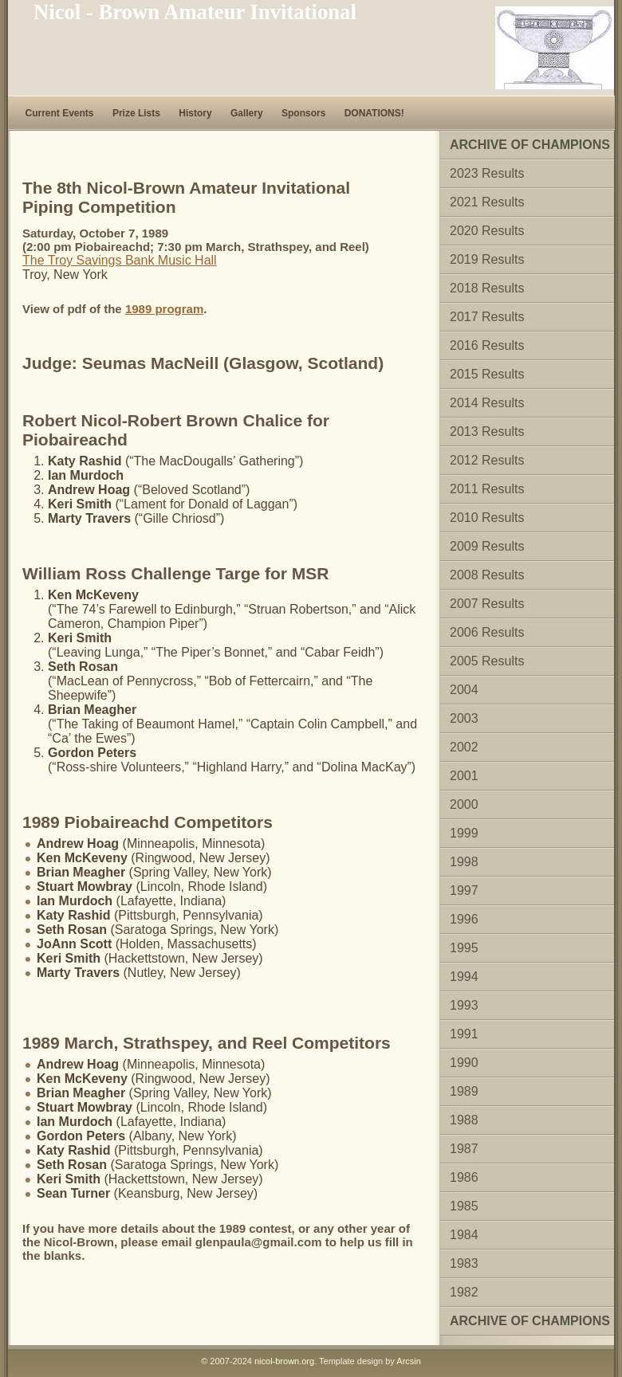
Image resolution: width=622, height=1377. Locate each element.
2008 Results (487, 575)
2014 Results (487, 403)
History (195, 113)
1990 (464, 1062)
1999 (464, 833)
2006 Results (487, 632)
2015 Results (487, 374)
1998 (464, 862)
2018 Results (487, 288)
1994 (464, 976)
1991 (464, 1034)
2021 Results (487, 202)
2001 (464, 776)
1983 (464, 1263)
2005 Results (487, 661)
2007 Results (487, 603)
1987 (464, 1148)
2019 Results (487, 259)
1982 (464, 1292)
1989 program (164, 309)
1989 (464, 1091)
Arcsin (408, 1361)
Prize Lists (136, 113)
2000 (464, 804)
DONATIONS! (374, 113)
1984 (464, 1235)
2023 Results (487, 173)
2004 (464, 689)
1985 (464, 1206)
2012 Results (487, 460)
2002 (464, 747)
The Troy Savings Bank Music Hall (119, 260)
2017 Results (487, 317)
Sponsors (303, 113)
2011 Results (487, 489)
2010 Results (487, 517)
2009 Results (487, 546)
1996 (464, 919)
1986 (464, 1177)
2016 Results (487, 345)
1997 (464, 890)
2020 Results (487, 230)
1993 (464, 1005)
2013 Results (487, 431)
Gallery (246, 113)
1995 (464, 948)
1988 (464, 1120)
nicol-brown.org (284, 1361)
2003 (464, 718)
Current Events (60, 113)
